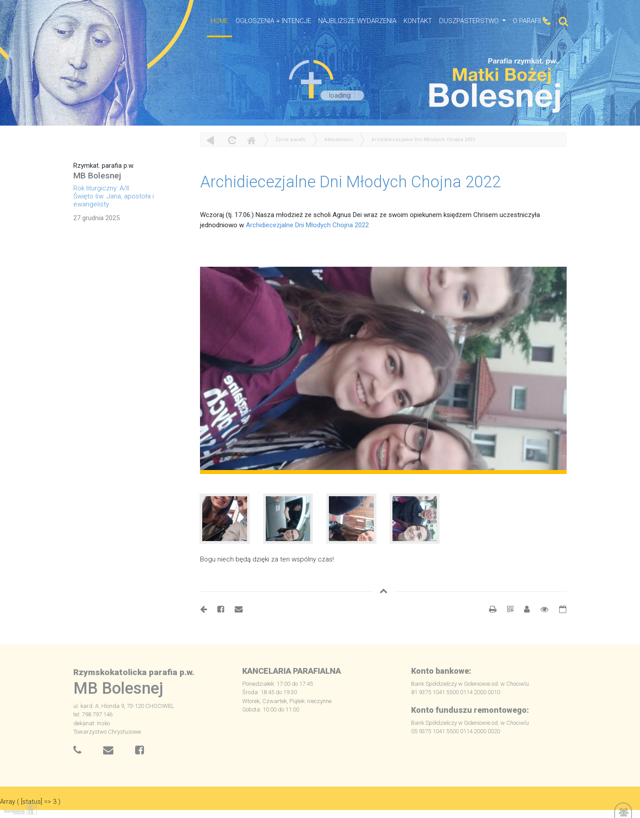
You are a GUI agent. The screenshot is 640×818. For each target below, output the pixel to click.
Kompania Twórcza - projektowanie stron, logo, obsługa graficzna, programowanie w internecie (18, 808)
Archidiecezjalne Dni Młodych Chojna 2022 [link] (307, 225)
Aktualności (338, 139)
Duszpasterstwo (469, 21)
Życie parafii (290, 139)
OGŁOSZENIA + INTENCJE (273, 21)
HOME (219, 21)
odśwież (231, 140)
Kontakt (418, 21)
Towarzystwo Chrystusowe (107, 731)
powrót (210, 140)
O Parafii (528, 21)
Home (251, 140)
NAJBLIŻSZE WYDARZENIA (357, 21)
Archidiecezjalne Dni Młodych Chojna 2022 (423, 139)
